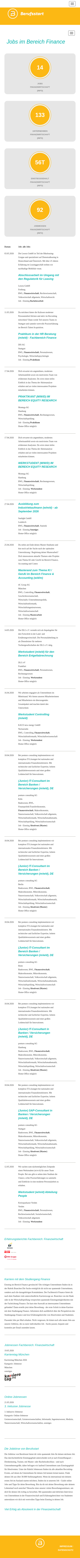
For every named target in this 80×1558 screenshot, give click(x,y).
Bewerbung (39, 1307)
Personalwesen (46, 352)
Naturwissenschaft (25, 814)
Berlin (20, 884)
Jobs (53, 1454)
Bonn (20, 966)
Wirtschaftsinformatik (27, 604)
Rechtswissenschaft (48, 293)
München (22, 588)
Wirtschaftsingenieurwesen (29, 607)
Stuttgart (21, 348)
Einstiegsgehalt (29, 1458)
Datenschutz (65, 1550)
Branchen (18, 1288)
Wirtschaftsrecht (48, 297)
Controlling (28, 592)
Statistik (43, 526)
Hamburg (22, 411)
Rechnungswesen (47, 415)
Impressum (66, 1546)
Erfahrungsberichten (51, 1496)
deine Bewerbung (27, 1484)
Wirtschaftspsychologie (39, 356)
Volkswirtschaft (24, 297)
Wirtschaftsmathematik (47, 818)
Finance (19, 1315)
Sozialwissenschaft (43, 1214)
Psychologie (23, 356)
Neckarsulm (23, 729)
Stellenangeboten (35, 1477)
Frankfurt (22, 666)
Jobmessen (38, 1469)
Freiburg (21, 289)
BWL (20, 293)
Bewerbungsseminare (61, 1488)
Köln (20, 799)
